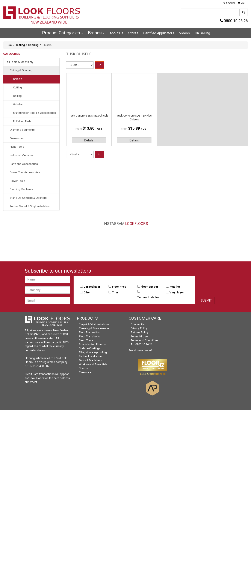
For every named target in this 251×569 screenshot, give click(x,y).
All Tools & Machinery (20, 62)
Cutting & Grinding (27, 45)
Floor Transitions (89, 336)
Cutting (17, 87)
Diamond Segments (22, 129)
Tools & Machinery (90, 360)
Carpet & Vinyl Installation (94, 324)
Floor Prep (119, 286)
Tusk (9, 45)
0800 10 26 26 (234, 20)
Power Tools (17, 180)
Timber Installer (148, 297)
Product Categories (62, 32)
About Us (116, 33)
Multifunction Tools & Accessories (34, 112)
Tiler (115, 292)
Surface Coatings (89, 348)
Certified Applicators (158, 33)
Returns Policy (139, 332)
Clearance (85, 372)
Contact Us (138, 324)
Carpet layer (91, 286)
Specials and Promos (92, 344)
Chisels (17, 78)
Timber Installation (90, 356)
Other (87, 292)
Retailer (174, 286)
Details (89, 140)
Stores (133, 33)
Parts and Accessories (24, 163)
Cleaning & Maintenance (94, 328)
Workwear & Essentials (93, 364)
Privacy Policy (139, 328)
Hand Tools (17, 146)
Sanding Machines (21, 189)
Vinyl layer (176, 292)
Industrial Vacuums (21, 155)
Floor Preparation (89, 332)
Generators (17, 138)
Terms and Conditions (144, 340)
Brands (96, 32)
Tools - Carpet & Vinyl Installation (30, 206)
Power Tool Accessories (25, 172)
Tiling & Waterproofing (93, 352)
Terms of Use (139, 336)
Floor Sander (149, 286)
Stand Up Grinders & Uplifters (28, 197)
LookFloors (136, 223)
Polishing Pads (22, 121)
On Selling (202, 33)
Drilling (17, 95)
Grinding (18, 104)
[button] (229, 3)
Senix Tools (86, 340)
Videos (184, 33)
